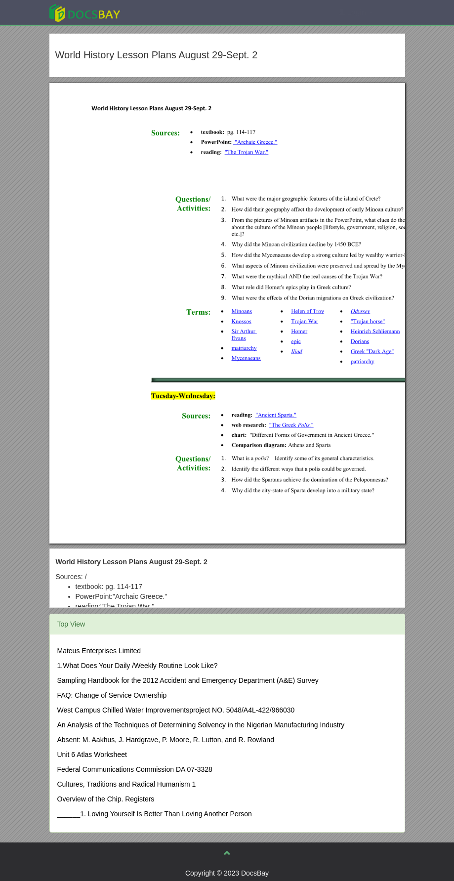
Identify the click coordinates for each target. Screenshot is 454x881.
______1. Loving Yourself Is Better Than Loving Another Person (154, 814)
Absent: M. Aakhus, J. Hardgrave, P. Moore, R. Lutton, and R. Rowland (165, 740)
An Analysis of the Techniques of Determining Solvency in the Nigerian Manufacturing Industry (201, 725)
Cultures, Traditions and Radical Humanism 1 (126, 784)
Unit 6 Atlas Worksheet (92, 754)
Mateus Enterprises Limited (99, 651)
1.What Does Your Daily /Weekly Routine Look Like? (137, 666)
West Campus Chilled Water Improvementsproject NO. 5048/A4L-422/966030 (176, 710)
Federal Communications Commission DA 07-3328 (134, 769)
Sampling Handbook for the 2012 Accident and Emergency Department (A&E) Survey (188, 680)
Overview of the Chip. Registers (106, 799)
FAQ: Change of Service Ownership (112, 695)
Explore (159, 12)
